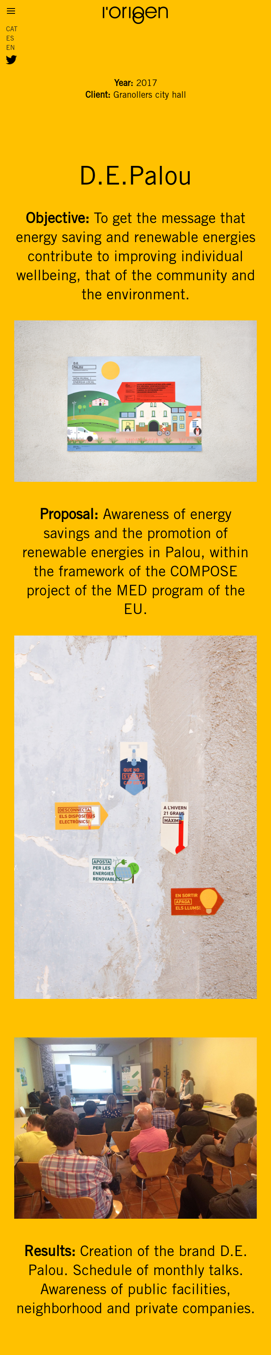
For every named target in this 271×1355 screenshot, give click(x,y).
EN (10, 48)
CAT (11, 29)
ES (10, 39)
